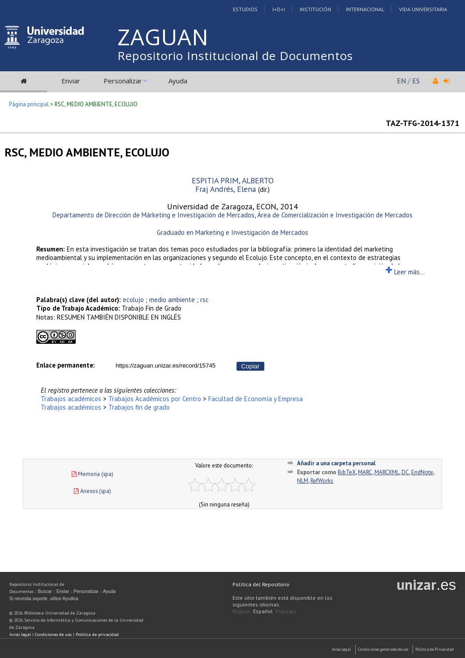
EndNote (422, 472)
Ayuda (177, 80)
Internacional (365, 9)
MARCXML (387, 472)
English (241, 611)
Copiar (250, 366)
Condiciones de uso (53, 634)
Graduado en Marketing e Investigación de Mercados (232, 232)
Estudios (245, 9)
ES (416, 80)
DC (405, 472)
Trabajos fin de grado (139, 407)
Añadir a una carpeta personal (336, 463)
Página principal (29, 104)
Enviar (70, 80)
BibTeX (347, 472)
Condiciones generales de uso (383, 649)
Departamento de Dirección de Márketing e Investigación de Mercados (153, 215)
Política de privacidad (97, 634)
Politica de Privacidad (434, 649)
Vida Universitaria (423, 9)
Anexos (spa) (92, 490)
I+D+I (278, 9)
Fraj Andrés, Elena (225, 189)
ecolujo (133, 299)
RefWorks (321, 481)
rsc (204, 299)
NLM (302, 481)
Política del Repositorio (260, 584)
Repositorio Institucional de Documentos (235, 56)
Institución (315, 9)
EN (401, 80)
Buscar (45, 591)
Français (286, 611)
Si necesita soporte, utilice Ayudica (43, 598)
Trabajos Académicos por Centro (154, 398)
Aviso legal (20, 634)
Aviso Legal (341, 649)
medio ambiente (172, 299)
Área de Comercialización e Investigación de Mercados (335, 215)
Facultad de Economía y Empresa (255, 398)
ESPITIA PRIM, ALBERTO (233, 180)
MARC (365, 472)
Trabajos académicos (71, 398)
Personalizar (122, 80)
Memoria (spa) (92, 473)
